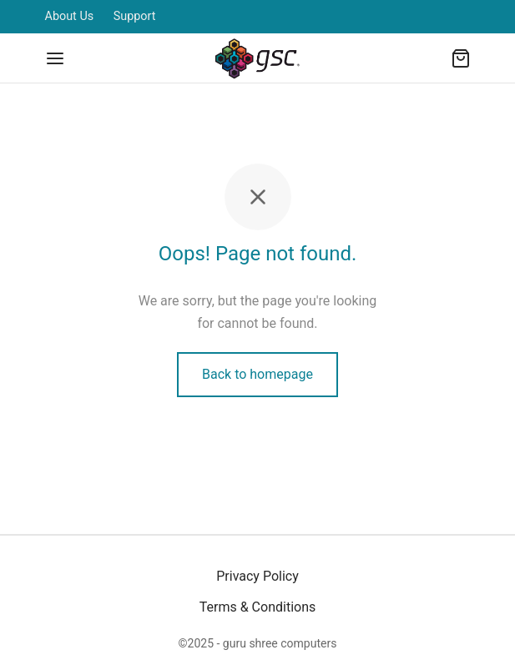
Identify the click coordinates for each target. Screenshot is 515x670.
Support (135, 16)
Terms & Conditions (257, 607)
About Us (69, 16)
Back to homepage (257, 374)
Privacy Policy (257, 576)
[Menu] (55, 58)
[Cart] (461, 58)
